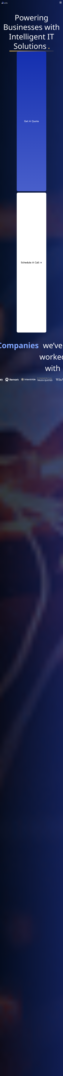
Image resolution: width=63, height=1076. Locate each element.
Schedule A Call (31, 262)
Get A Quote (31, 121)
